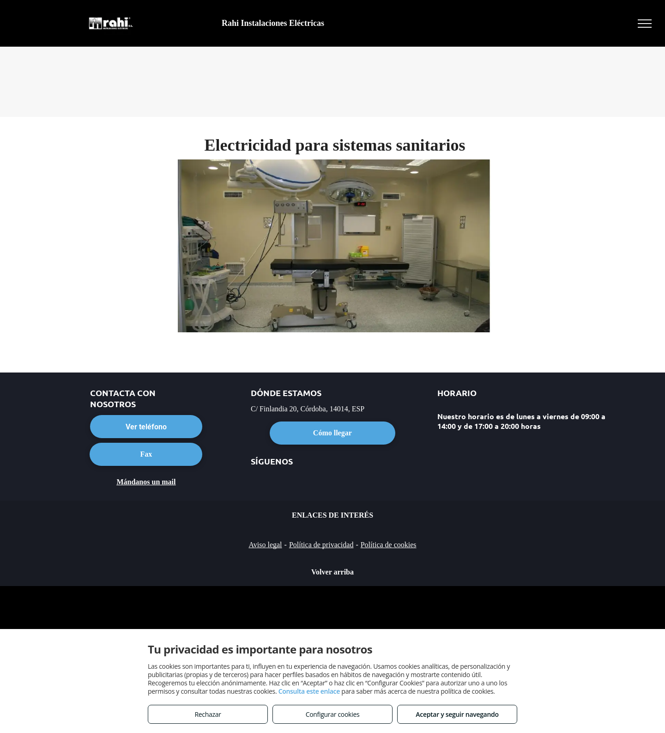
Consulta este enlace (309, 691)
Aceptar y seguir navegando (457, 714)
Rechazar (207, 714)
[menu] (645, 24)
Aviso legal (265, 545)
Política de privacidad (321, 545)
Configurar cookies (333, 714)
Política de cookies (389, 545)
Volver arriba (332, 572)
